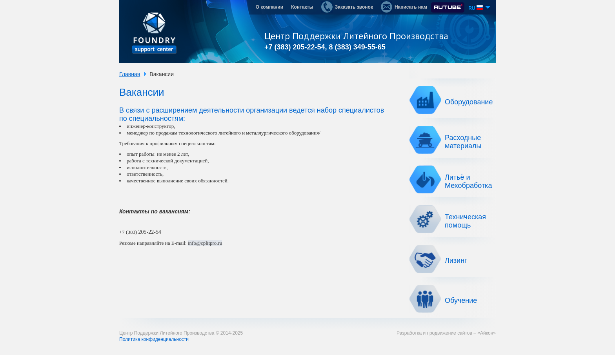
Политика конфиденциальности (154, 339)
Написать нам (404, 7)
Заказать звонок (347, 7)
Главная (129, 74)
